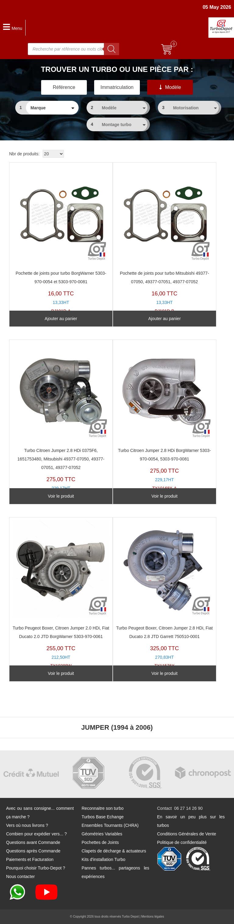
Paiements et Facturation (30, 859)
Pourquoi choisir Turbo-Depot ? (35, 868)
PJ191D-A (60, 239)
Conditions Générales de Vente (186, 833)
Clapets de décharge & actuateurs (114, 850)
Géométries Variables (102, 833)
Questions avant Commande (33, 842)
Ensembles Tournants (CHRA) (110, 825)
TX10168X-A (164, 417)
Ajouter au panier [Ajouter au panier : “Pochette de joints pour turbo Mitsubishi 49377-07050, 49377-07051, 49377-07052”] (164, 318)
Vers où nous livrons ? (27, 825)
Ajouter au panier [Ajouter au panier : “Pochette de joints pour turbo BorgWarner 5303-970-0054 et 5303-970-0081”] (61, 318)
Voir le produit (61, 496)
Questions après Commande (33, 850)
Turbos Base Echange (103, 816)
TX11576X (164, 594)
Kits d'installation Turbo (104, 859)
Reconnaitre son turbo (103, 808)
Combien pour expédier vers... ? (36, 833)
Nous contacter (20, 876)
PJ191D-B (164, 239)
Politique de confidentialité (182, 842)
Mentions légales (152, 916)
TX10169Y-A (60, 421)
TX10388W (60, 594)
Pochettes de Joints (100, 842)
